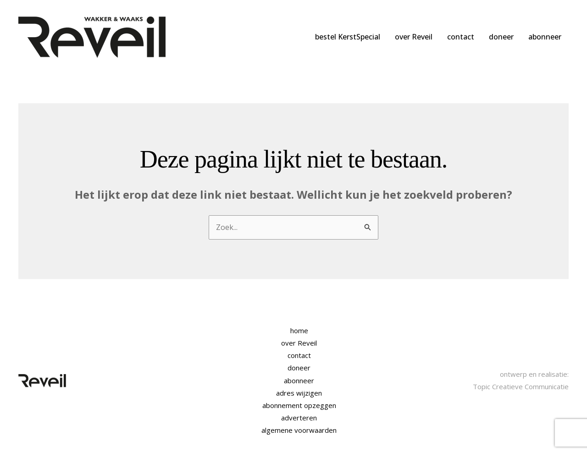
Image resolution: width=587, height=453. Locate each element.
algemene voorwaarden (299, 430)
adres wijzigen (299, 392)
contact (460, 37)
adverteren (299, 417)
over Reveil (413, 37)
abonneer (544, 37)
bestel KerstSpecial (347, 37)
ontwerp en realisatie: (534, 374)
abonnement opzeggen (299, 405)
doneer (501, 37)
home (299, 330)
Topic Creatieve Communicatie (521, 386)
